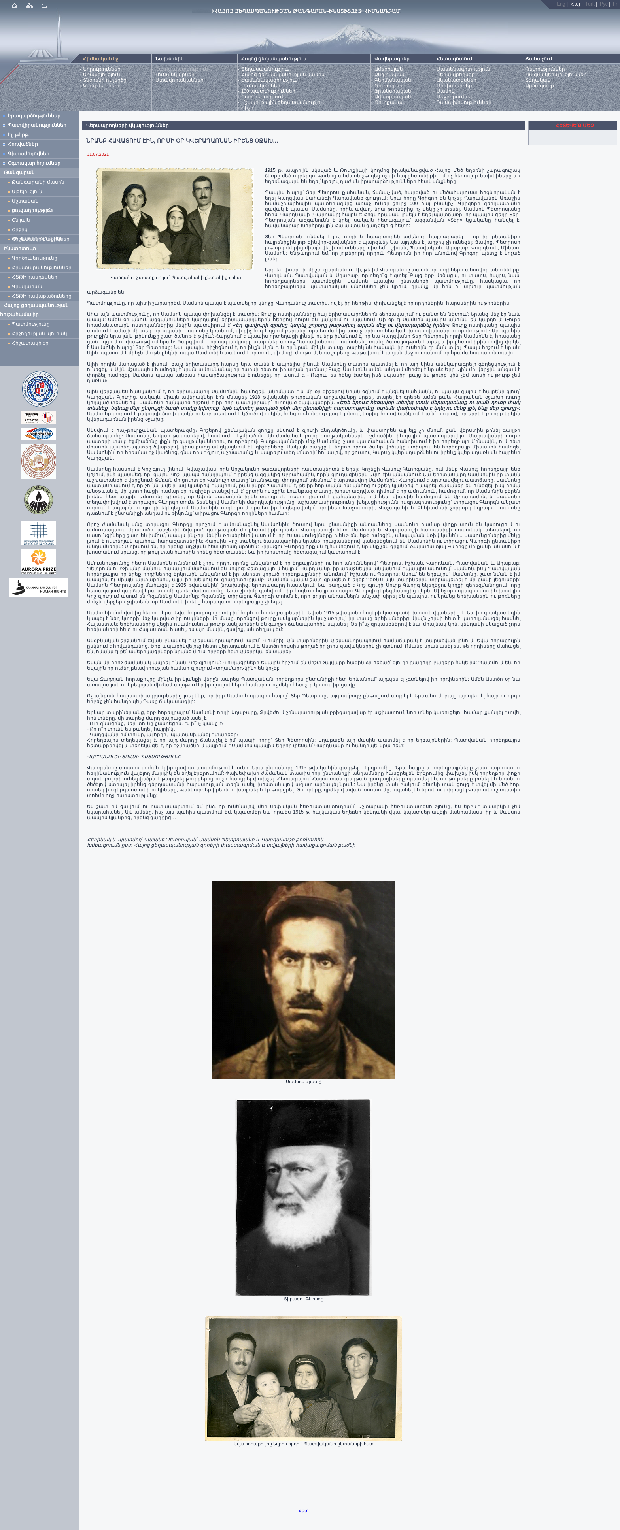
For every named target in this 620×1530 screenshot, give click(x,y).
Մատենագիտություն (463, 69)
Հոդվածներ (23, 144)
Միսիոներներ (454, 86)
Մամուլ (446, 91)
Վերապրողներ (456, 74)
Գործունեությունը (34, 258)
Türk (590, 4)
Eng (561, 4)
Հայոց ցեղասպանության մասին (283, 74)
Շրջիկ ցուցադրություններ (38, 230)
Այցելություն (27, 191)
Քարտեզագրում (262, 97)
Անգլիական (389, 74)
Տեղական (538, 80)
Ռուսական (388, 86)
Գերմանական (392, 80)
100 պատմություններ (268, 91)
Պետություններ (545, 69)
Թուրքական (390, 102)
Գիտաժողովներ (28, 153)
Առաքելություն (101, 74)
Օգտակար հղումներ (34, 163)
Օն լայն (22, 220)
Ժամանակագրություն (269, 80)
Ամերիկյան (388, 69)
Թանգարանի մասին (38, 182)
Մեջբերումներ (455, 97)
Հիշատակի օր (30, 343)
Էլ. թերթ (18, 135)
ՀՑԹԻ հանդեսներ (36, 277)
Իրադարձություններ (34, 116)
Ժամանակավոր (32, 210)
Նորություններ (102, 69)
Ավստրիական (392, 97)
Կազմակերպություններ (556, 74)
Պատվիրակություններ (37, 125)
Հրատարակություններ (42, 267)
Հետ (304, 1510)
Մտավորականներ (179, 80)
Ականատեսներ (456, 80)
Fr (615, 4)
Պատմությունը (31, 324)
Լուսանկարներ (175, 74)
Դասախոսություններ (464, 102)
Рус (604, 4)
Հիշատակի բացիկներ (42, 239)
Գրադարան (27, 286)
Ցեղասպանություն (265, 69)
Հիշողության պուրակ (39, 333)
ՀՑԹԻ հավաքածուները (42, 296)
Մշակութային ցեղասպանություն (283, 102)
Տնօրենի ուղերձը (105, 80)
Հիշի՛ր (249, 108)
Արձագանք (539, 86)
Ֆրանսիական (392, 91)
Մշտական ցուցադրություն (32, 202)
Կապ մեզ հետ (101, 86)
